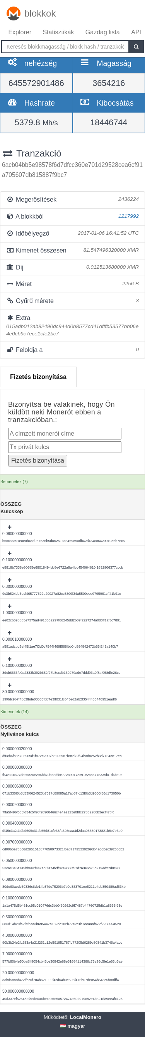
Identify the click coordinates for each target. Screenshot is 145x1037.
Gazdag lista (102, 32)
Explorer (19, 32)
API (136, 32)
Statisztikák (58, 32)
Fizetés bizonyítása (38, 377)
